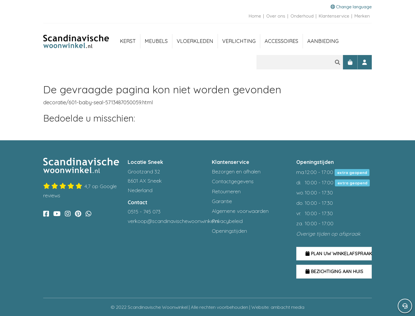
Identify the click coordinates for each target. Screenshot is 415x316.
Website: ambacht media (277, 307)
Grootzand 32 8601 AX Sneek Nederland (145, 181)
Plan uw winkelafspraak (338, 253)
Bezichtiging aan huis (334, 271)
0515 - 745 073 (144, 211)
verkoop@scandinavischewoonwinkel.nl (173, 221)
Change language (351, 7)
